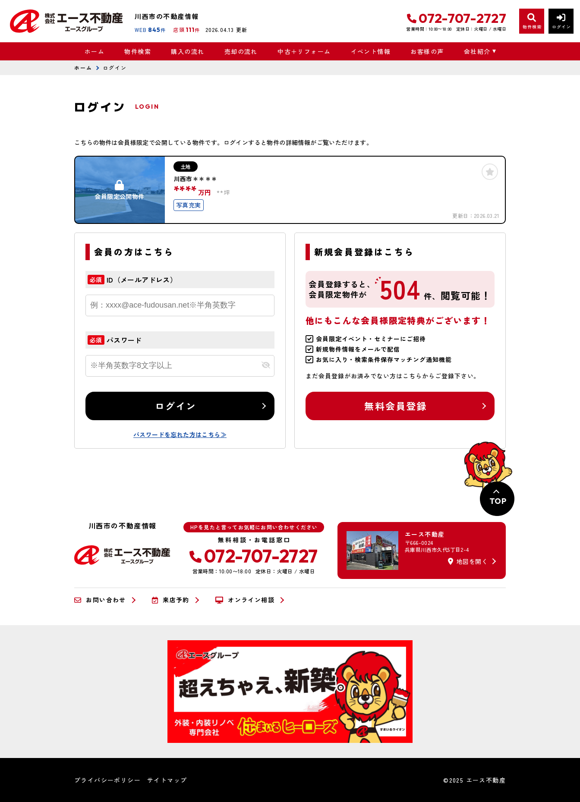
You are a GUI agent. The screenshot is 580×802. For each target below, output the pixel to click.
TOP (497, 501)
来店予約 (170, 600)
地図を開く (468, 561)
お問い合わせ (100, 600)
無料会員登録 (395, 405)
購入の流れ (187, 51)
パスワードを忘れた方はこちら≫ (180, 434)
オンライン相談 (244, 600)
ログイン (176, 405)
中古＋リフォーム (304, 51)
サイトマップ (167, 780)
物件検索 (137, 51)
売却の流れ (241, 51)
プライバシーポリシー (107, 780)
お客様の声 (427, 51)
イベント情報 (371, 51)
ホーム (94, 51)
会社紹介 (477, 51)
